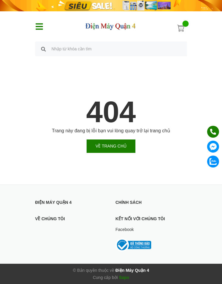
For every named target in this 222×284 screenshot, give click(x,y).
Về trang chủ (111, 146)
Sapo (124, 277)
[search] (43, 50)
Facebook (124, 229)
